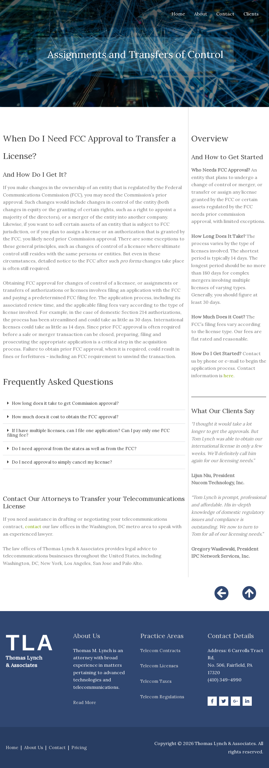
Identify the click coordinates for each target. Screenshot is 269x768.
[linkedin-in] (248, 700)
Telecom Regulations (163, 696)
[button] (94, 403)
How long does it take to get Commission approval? (69, 403)
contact (33, 526)
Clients (251, 14)
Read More (85, 702)
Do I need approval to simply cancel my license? (64, 461)
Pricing (82, 747)
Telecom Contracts (161, 650)
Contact (225, 14)
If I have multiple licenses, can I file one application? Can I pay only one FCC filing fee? (92, 432)
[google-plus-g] (236, 700)
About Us (35, 747)
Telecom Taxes (156, 680)
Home (178, 14)
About (200, 14)
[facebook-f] (213, 700)
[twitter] (224, 700)
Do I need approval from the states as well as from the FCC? (78, 448)
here (229, 375)
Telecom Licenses (160, 665)
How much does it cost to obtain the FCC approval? (68, 416)
